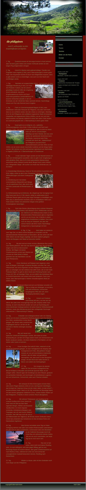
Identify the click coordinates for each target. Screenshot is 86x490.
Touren (61, 48)
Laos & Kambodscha (65, 102)
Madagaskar (63, 74)
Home (61, 45)
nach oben (77, 484)
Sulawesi (62, 81)
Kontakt (61, 58)
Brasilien (61, 92)
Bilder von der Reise (65, 55)
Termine (61, 51)
